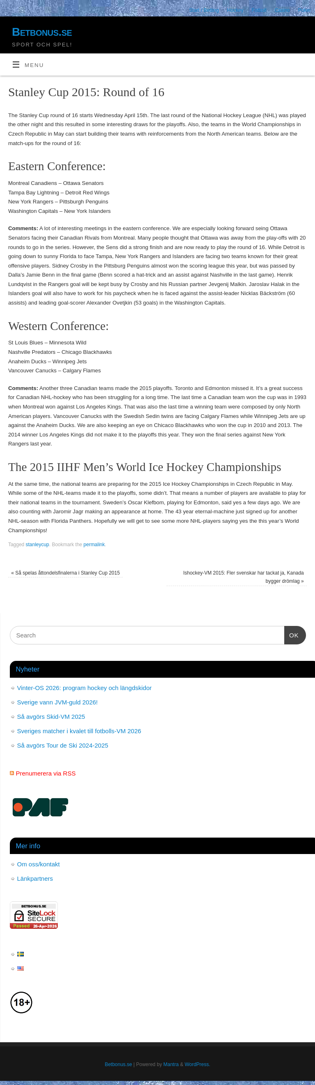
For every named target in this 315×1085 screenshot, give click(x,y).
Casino (282, 10)
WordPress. (197, 1064)
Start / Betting (204, 10)
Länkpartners (35, 878)
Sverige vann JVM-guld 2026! (57, 702)
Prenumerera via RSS (46, 773)
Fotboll (259, 10)
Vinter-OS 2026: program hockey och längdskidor (84, 687)
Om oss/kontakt (38, 864)
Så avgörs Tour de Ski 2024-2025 (62, 745)
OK (291, 634)
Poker (304, 10)
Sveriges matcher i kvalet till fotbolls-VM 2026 (79, 730)
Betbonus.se (42, 31)
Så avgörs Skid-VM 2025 (51, 716)
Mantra (170, 1064)
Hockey (235, 10)
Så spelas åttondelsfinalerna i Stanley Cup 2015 (65, 573)
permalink (94, 544)
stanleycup (37, 544)
